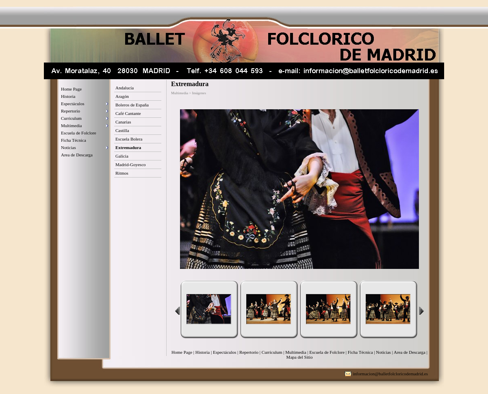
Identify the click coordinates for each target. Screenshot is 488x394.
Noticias (68, 147)
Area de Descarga (77, 154)
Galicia (121, 156)
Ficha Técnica (73, 140)
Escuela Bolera (128, 138)
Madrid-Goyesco (130, 164)
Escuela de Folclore (78, 132)
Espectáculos (72, 103)
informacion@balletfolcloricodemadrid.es (390, 373)
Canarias (123, 121)
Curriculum (71, 118)
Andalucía (124, 87)
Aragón (122, 96)
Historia (68, 96)
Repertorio (70, 110)
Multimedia (71, 125)
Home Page (71, 89)
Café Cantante (128, 113)
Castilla (122, 130)
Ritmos (121, 173)
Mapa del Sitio (299, 357)
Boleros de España (132, 104)
